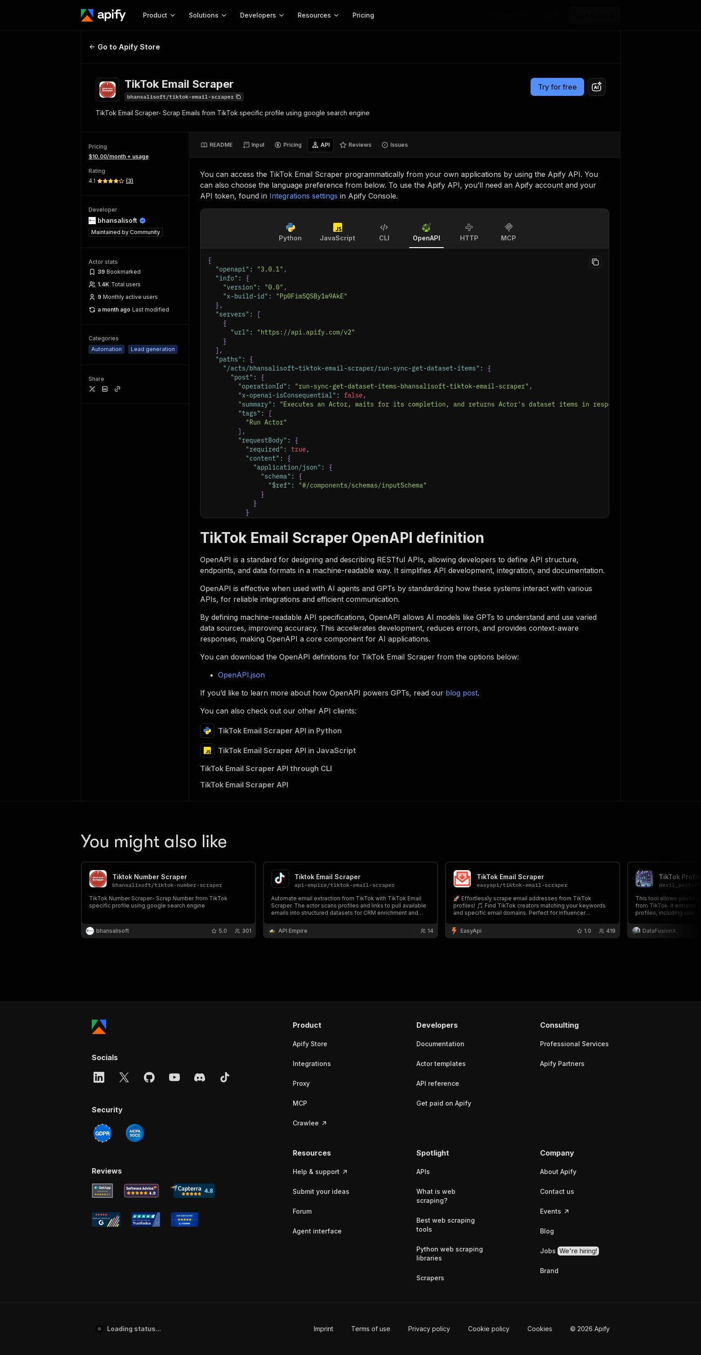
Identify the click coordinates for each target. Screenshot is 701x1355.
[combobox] (597, 87)
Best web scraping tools (445, 827)
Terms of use (370, 931)
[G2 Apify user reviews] (106, 822)
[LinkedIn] (99, 680)
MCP (300, 705)
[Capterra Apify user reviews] (192, 793)
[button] (327, 627)
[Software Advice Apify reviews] (141, 793)
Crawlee (310, 725)
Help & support (320, 774)
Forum (302, 814)
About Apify (558, 774)
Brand (549, 873)
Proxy (301, 686)
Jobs (569, 853)
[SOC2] (135, 735)
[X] (124, 680)
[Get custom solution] (505, 15)
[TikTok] (225, 680)
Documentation (440, 646)
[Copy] (184, 96)
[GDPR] (102, 735)
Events (555, 814)
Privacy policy (429, 931)
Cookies (539, 931)
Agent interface (317, 833)
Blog (547, 833)
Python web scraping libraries (449, 856)
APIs (423, 774)
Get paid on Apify (443, 705)
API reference (437, 686)
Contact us (557, 794)
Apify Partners (562, 666)
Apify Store (310, 646)
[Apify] (103, 15)
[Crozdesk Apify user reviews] (184, 822)
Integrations (312, 666)
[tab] (216, 145)
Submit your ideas (321, 794)
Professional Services (574, 646)
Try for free (557, 86)
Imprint (323, 931)
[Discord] (199, 680)
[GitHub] (149, 680)
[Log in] (550, 15)
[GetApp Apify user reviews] (102, 793)
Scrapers (430, 880)
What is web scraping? (435, 798)
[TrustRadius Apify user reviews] (145, 822)
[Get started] (594, 15)
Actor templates (441, 666)
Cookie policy (488, 931)
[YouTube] (174, 680)
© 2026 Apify (590, 931)
